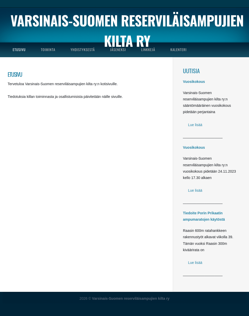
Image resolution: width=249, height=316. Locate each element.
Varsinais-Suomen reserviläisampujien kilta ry (126, 30)
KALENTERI (178, 49)
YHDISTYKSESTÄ (83, 49)
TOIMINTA (48, 49)
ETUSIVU (19, 49)
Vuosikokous (194, 82)
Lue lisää (195, 125)
